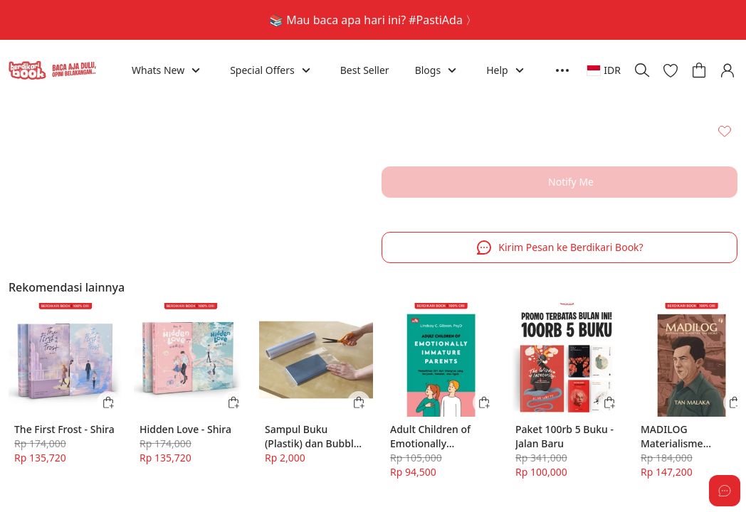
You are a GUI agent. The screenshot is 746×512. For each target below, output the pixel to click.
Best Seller (364, 70)
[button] (670, 70)
